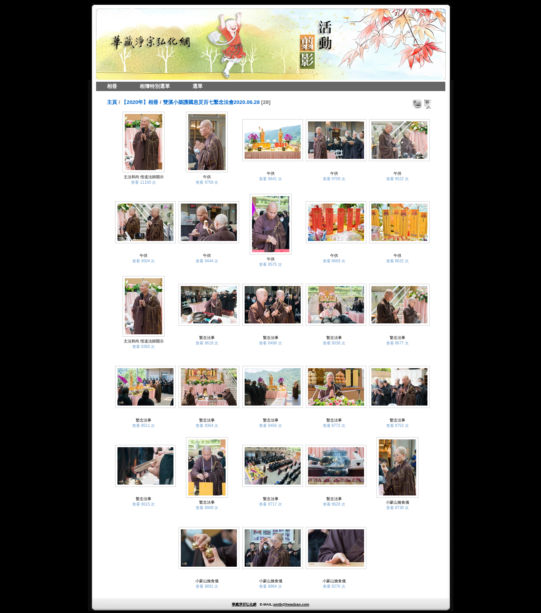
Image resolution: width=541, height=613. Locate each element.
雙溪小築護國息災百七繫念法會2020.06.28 (211, 102)
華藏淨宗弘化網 (244, 604)
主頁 (112, 102)
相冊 (112, 86)
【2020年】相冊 (139, 102)
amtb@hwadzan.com (291, 604)
